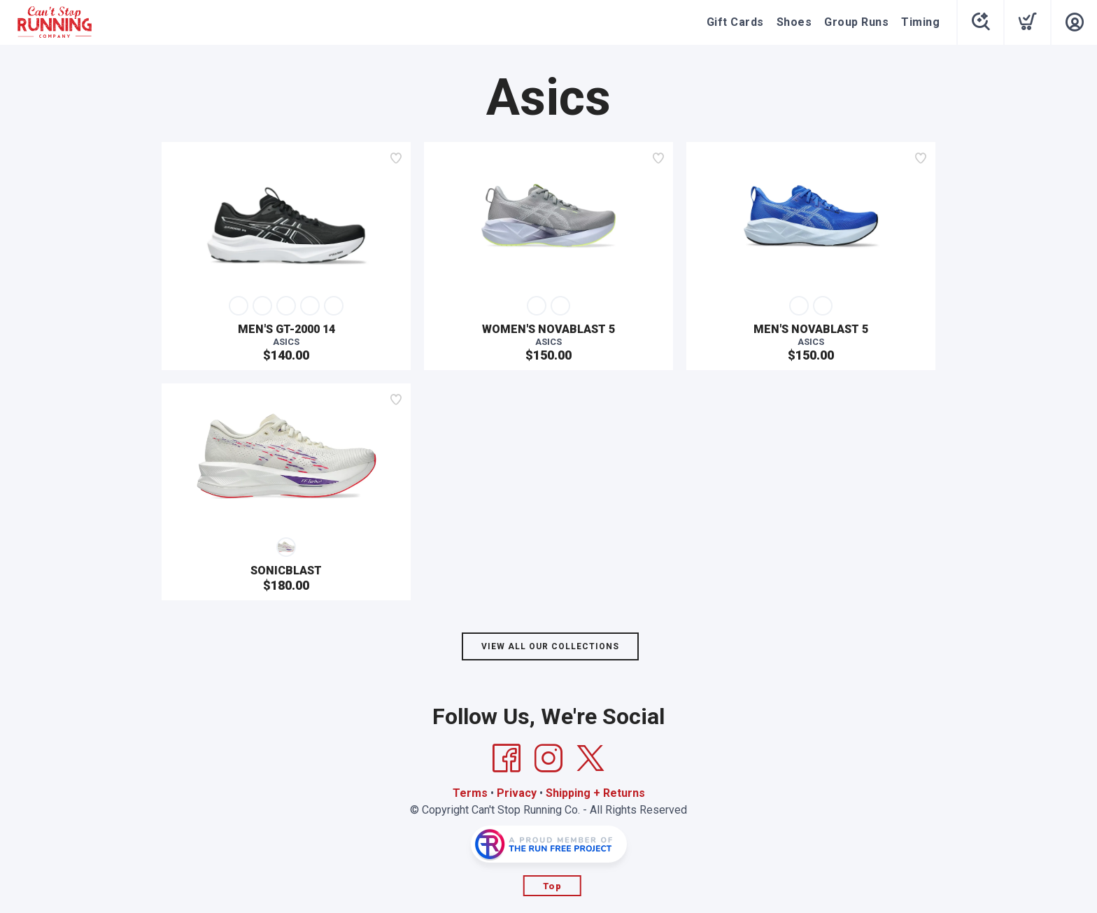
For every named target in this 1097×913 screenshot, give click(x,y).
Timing (920, 22)
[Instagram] (548, 758)
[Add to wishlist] (396, 158)
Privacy (517, 793)
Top (552, 886)
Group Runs (856, 22)
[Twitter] (590, 758)
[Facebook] (507, 758)
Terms (470, 793)
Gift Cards (735, 22)
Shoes (794, 22)
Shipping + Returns (595, 793)
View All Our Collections (550, 646)
